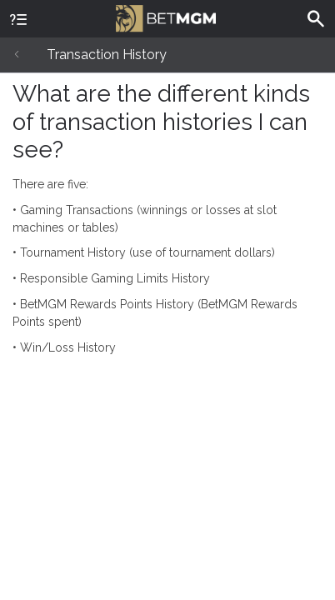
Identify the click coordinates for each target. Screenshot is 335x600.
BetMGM (166, 16)
